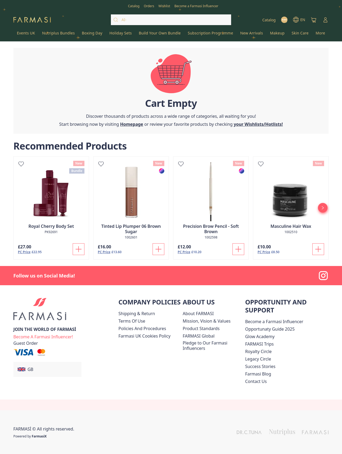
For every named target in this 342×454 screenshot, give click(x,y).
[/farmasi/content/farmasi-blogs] (258, 374)
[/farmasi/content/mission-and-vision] (207, 321)
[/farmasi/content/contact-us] (256, 381)
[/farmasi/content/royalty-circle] (258, 351)
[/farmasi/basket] (313, 20)
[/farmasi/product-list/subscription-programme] (210, 34)
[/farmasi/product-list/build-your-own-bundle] (159, 34)
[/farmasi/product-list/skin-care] (300, 34)
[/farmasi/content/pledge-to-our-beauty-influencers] (213, 345)
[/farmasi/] (32, 20)
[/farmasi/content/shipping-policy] (136, 313)
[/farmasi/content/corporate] (199, 336)
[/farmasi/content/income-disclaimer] (144, 336)
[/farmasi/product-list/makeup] (277, 34)
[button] (47, 369)
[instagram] (323, 275)
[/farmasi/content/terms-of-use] (131, 321)
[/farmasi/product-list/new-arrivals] (252, 34)
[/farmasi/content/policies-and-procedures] (142, 328)
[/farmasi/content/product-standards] (201, 328)
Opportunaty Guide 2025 (269, 329)
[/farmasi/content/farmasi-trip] (259, 344)
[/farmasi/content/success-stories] (260, 366)
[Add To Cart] (78, 249)
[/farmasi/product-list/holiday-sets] (120, 34)
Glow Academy (259, 336)
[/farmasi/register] (149, 5)
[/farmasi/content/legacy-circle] (258, 359)
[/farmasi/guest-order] (25, 343)
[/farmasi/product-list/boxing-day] (92, 34)
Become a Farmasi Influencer (274, 321)
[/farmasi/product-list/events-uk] (25, 34)
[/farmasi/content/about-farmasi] (198, 313)
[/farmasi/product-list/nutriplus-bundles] (58, 34)
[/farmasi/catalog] (134, 5)
